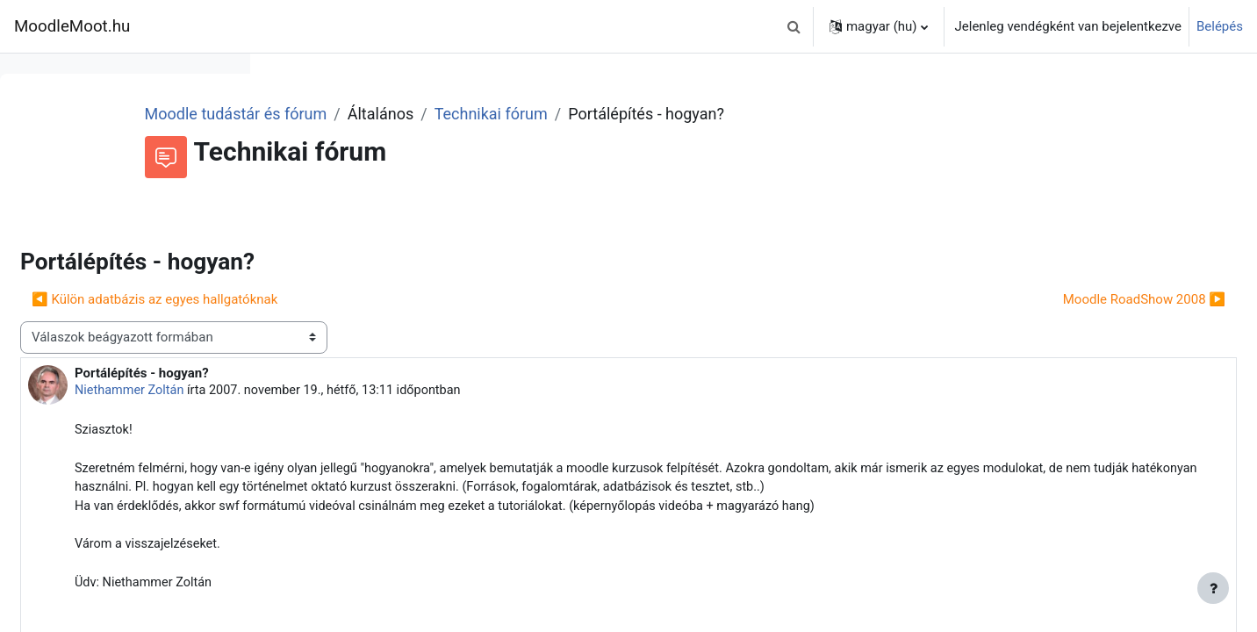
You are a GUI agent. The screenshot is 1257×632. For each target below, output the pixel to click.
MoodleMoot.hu (72, 26)
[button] (794, 26)
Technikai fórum (724, 113)
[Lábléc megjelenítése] (1213, 588)
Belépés (1219, 26)
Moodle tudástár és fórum (469, 113)
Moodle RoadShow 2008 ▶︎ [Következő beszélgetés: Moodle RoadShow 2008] (1102, 299)
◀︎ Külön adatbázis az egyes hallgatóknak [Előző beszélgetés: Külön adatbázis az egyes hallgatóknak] (419, 299)
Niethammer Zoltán (395, 391)
